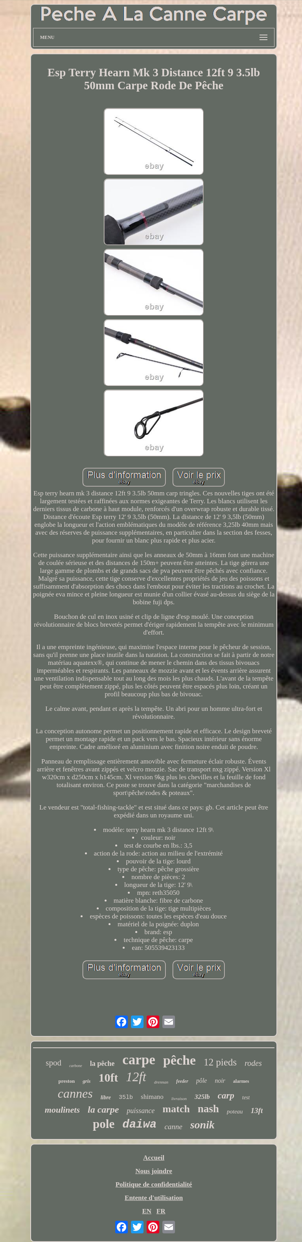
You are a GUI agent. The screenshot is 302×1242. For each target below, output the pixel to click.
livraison (179, 1098)
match (176, 1109)
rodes (253, 1063)
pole (103, 1124)
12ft (136, 1077)
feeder (182, 1081)
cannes (75, 1093)
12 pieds (220, 1062)
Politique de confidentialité (154, 1184)
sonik (202, 1125)
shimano (152, 1096)
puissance (141, 1111)
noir (220, 1080)
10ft (108, 1077)
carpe (138, 1059)
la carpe (103, 1109)
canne (173, 1126)
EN (146, 1211)
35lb (126, 1097)
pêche (179, 1060)
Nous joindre (153, 1171)
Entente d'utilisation (154, 1198)
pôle (201, 1080)
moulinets (62, 1110)
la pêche (102, 1063)
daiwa (139, 1124)
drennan (161, 1082)
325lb (202, 1096)
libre (106, 1097)
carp (226, 1095)
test (246, 1097)
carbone (75, 1066)
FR (161, 1211)
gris (86, 1081)
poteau (235, 1111)
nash (208, 1109)
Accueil (153, 1157)
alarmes (241, 1081)
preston (66, 1081)
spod (53, 1062)
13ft (257, 1110)
